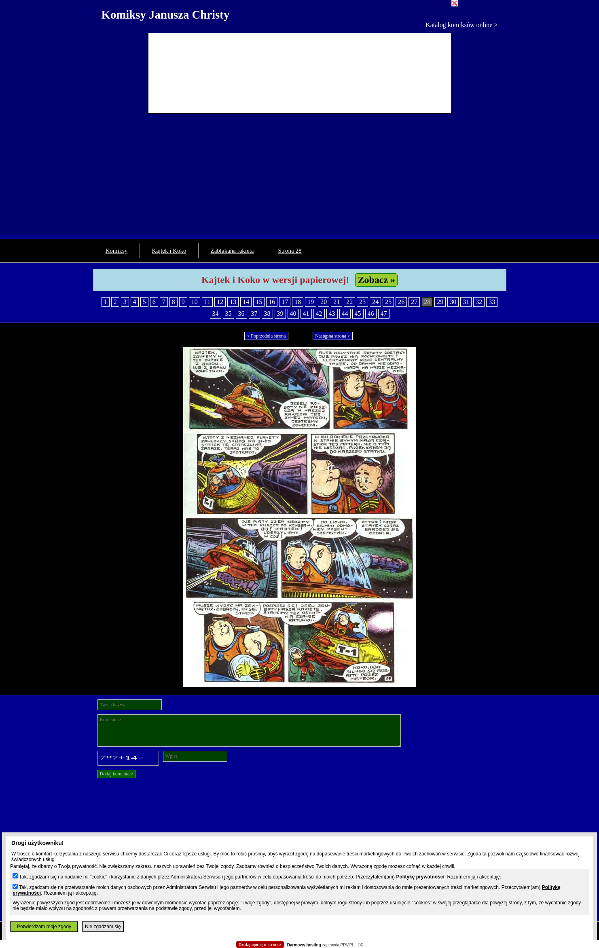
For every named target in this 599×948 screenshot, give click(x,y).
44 (345, 313)
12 (220, 301)
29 (440, 301)
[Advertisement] (299, 178)
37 (254, 313)
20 (323, 301)
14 (246, 301)
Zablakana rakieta (232, 250)
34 (215, 313)
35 (228, 313)
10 (194, 301)
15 (259, 301)
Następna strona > (332, 336)
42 (319, 313)
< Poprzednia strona (266, 336)
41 (306, 313)
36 (241, 313)
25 (388, 301)
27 (414, 301)
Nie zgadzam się (103, 926)
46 (371, 313)
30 (453, 301)
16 (272, 301)
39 (280, 313)
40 (293, 313)
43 (332, 313)
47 (384, 313)
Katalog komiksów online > (461, 24)
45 (358, 313)
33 (492, 301)
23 (362, 301)
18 (297, 301)
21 (336, 301)
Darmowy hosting (304, 945)
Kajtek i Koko (169, 250)
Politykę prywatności (420, 877)
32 (479, 301)
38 (267, 313)
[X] (360, 945)
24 (375, 301)
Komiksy (117, 250)
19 (310, 301)
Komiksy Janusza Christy (166, 14)
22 (349, 301)
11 (207, 301)
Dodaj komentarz (116, 774)
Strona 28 (290, 250)
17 (285, 301)
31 (466, 301)
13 (233, 301)
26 (401, 301)
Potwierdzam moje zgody (44, 926)
